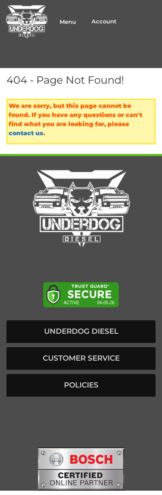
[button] (81, 331)
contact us (26, 133)
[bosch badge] (81, 468)
